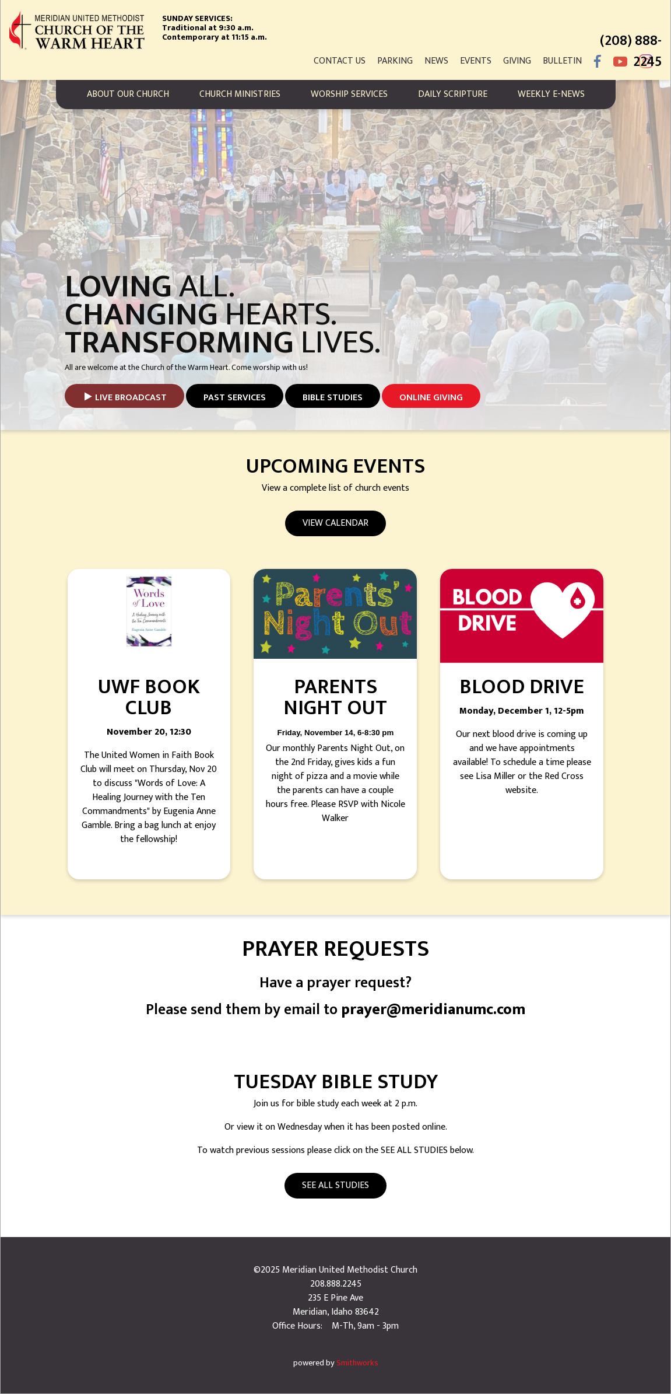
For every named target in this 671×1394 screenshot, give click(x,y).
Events (475, 61)
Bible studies (333, 398)
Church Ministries (239, 94)
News (436, 61)
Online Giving (431, 398)
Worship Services (349, 94)
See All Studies (335, 1185)
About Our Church (128, 94)
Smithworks (357, 1363)
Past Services (234, 398)
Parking (395, 61)
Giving (517, 61)
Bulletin (562, 61)
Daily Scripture (452, 94)
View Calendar (335, 523)
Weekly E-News (551, 94)
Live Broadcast (131, 398)
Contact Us (340, 61)
